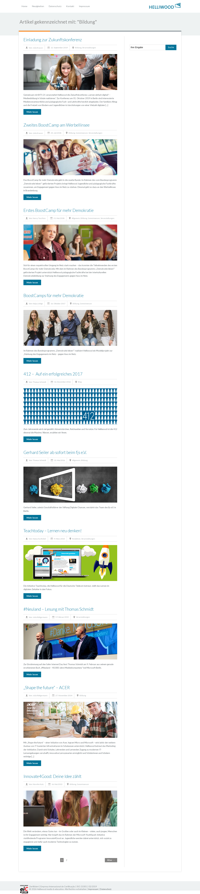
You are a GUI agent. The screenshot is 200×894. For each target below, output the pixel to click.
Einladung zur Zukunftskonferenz (52, 39)
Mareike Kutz (38, 784)
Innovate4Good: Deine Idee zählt (52, 776)
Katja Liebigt (38, 304)
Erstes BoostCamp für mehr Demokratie (58, 210)
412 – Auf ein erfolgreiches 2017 (52, 373)
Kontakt (70, 6)
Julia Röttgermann (40, 617)
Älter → (111, 860)
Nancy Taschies (39, 218)
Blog (80, 382)
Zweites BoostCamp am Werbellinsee (56, 125)
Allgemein (76, 218)
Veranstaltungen (89, 48)
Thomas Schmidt (39, 382)
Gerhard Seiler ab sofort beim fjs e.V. (55, 452)
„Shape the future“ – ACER (46, 687)
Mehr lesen (32, 111)
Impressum (84, 6)
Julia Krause (38, 48)
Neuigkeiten (38, 6)
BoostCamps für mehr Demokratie (53, 295)
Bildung (78, 48)
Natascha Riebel (39, 539)
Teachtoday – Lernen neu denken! (52, 530)
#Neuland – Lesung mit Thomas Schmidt (58, 609)
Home (24, 6)
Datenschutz (55, 6)
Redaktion (76, 539)
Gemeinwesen (82, 133)
